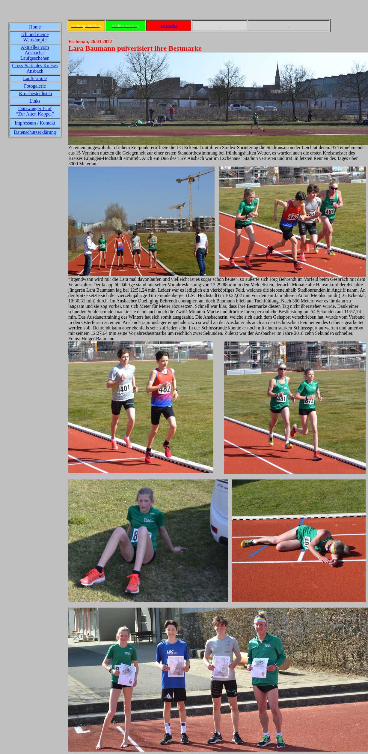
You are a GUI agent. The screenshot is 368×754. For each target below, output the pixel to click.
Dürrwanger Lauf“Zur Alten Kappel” (35, 111)
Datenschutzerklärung (35, 132)
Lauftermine (35, 78)
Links (34, 101)
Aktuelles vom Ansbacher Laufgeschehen (34, 53)
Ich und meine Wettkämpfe (35, 37)
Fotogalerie (35, 86)
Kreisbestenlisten (35, 93)
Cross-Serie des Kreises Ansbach (35, 68)
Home (35, 26)
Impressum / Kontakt (35, 122)
